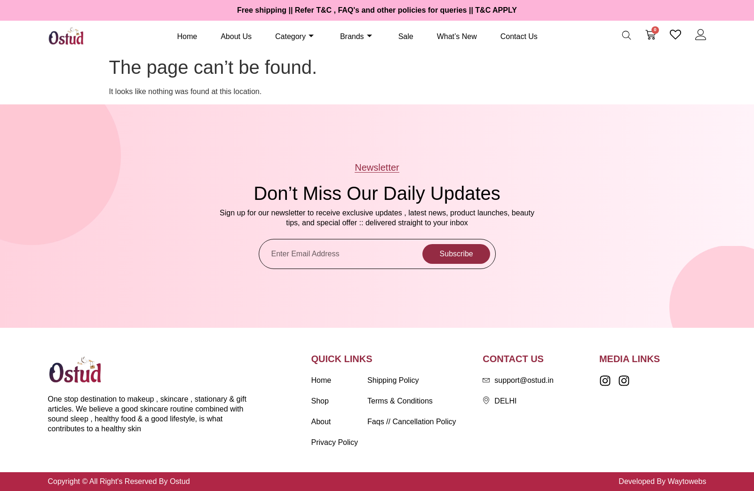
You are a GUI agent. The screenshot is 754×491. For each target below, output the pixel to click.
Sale (405, 36)
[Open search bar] (626, 35)
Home (187, 36)
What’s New (457, 36)
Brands (356, 36)
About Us (236, 36)
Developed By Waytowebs (662, 481)
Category (294, 36)
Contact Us (519, 36)
